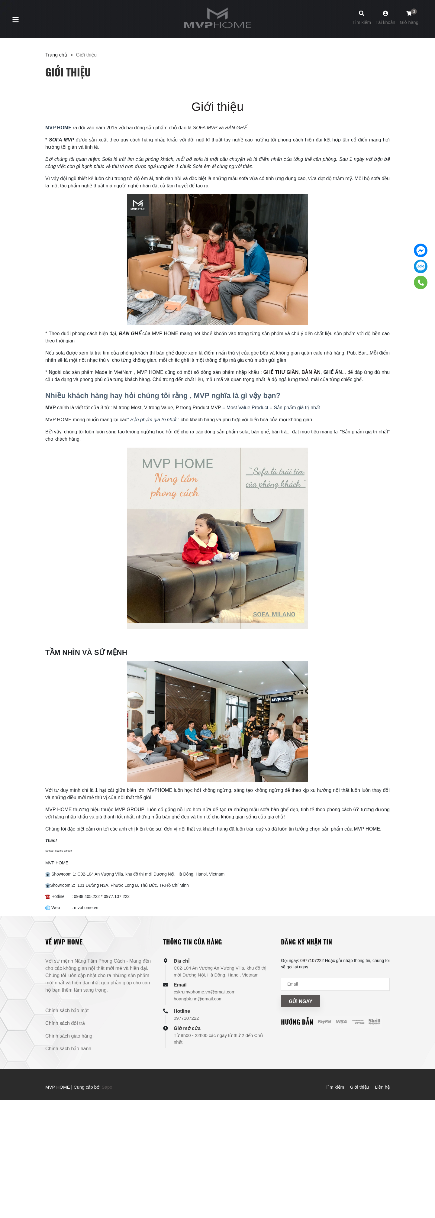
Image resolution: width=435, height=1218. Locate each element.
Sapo (107, 1087)
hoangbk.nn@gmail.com (198, 998)
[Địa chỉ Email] (335, 984)
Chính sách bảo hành (68, 1048)
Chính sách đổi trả (65, 1023)
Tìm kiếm (335, 1087)
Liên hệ (382, 1087)
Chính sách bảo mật (67, 1010)
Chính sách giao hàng (68, 1035)
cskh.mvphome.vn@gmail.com (204, 991)
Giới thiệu (218, 106)
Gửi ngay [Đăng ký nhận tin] (300, 1001)
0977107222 (186, 1018)
